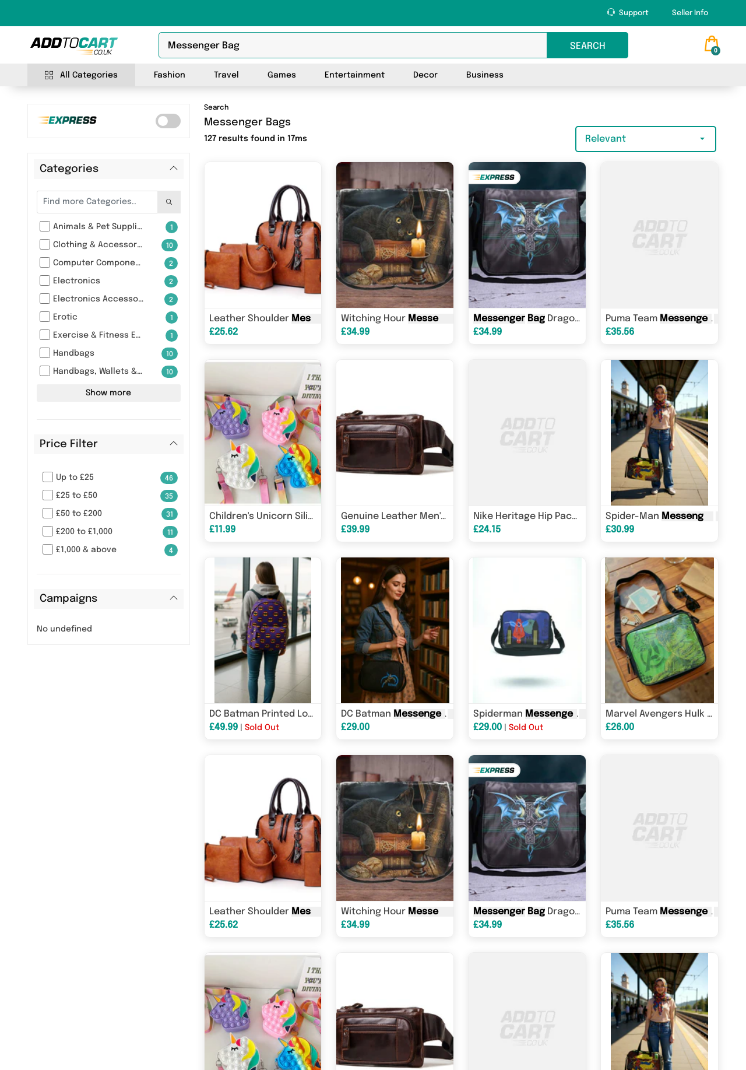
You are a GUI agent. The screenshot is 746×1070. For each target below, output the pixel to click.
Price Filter (69, 444)
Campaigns (68, 599)
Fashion (169, 75)
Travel (226, 75)
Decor (425, 75)
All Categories (81, 75)
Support (628, 12)
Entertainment (355, 75)
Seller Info (690, 13)
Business (485, 75)
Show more (108, 393)
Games (282, 75)
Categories (69, 169)
